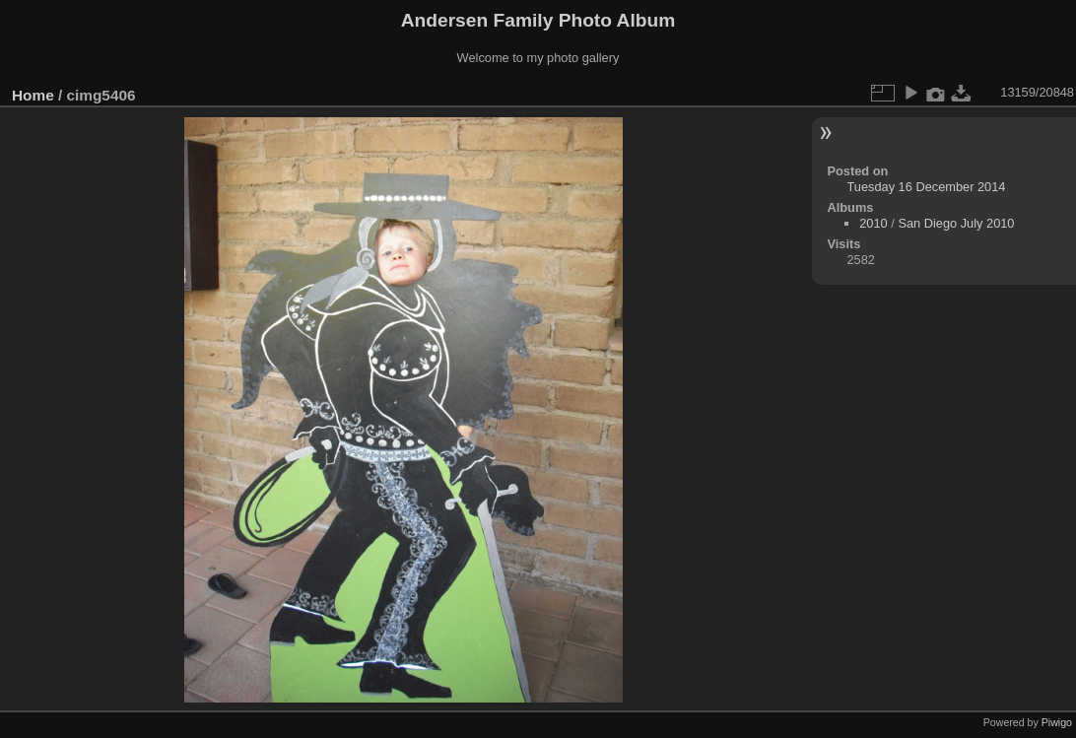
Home (33, 95)
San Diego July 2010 (956, 223)
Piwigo (1057, 722)
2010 (873, 223)
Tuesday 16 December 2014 (925, 186)
